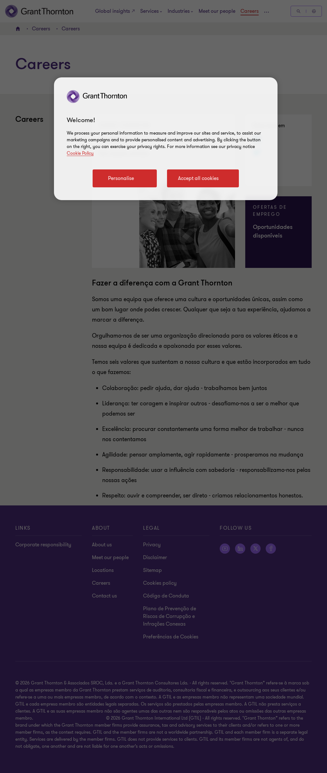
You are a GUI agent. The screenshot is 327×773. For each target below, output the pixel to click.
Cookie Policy (80, 153)
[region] (166, 138)
